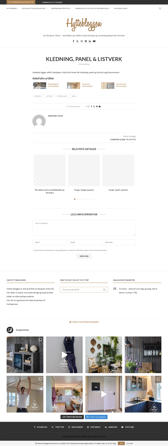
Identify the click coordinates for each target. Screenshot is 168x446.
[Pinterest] (86, 41)
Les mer (129, 443)
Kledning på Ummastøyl (53, 85)
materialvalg (62, 96)
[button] (37, 2)
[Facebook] (73, 41)
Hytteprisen (12, 8)
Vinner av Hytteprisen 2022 (54, 2)
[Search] (160, 8)
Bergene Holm (55, 116)
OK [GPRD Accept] (121, 443)
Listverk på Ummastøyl (121, 85)
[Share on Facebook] (91, 106)
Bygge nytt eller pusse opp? (34, 8)
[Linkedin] (90, 41)
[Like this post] (89, 106)
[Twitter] (77, 41)
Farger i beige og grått (84, 190)
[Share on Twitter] (94, 106)
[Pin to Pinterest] (97, 106)
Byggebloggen (120, 8)
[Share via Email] (100, 106)
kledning (37, 96)
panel (74, 96)
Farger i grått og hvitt (118, 190)
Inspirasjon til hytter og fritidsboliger (92, 8)
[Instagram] (82, 41)
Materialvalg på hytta (60, 8)
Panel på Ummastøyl (87, 85)
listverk (49, 96)
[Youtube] (94, 41)
